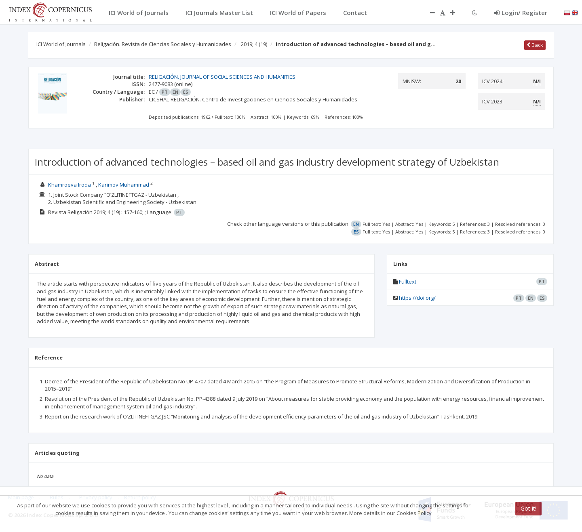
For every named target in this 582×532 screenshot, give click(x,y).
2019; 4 (254, 44)
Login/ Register (520, 12)
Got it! (528, 508)
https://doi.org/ (417, 297)
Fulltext (407, 281)
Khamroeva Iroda (69, 184)
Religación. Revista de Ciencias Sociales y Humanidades (162, 44)
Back (535, 44)
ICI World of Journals (61, 44)
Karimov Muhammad (123, 184)
